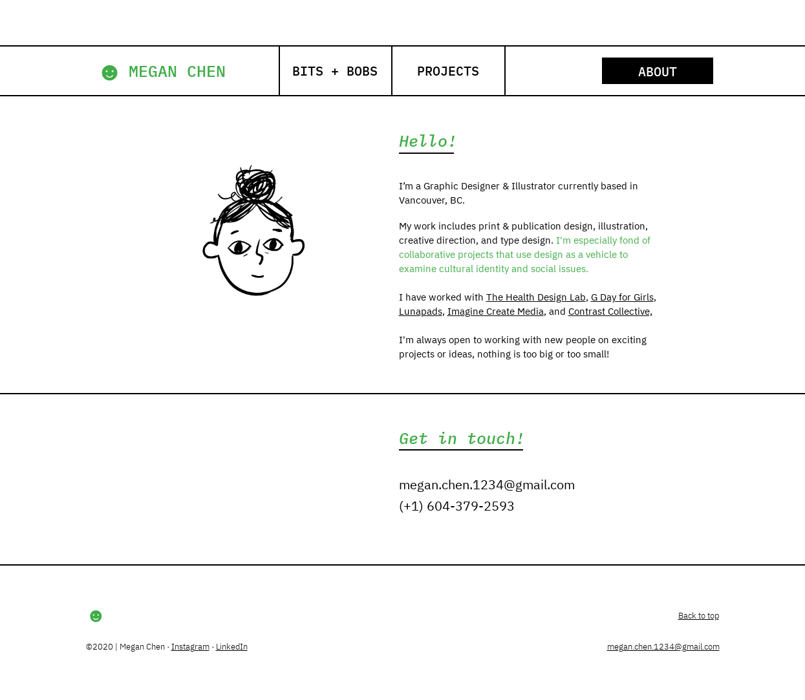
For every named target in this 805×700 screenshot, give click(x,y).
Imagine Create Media (495, 311)
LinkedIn (232, 646)
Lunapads (420, 311)
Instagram (190, 646)
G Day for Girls (622, 297)
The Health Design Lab (536, 297)
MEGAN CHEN (177, 70)
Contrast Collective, (610, 311)
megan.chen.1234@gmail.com (487, 484)
